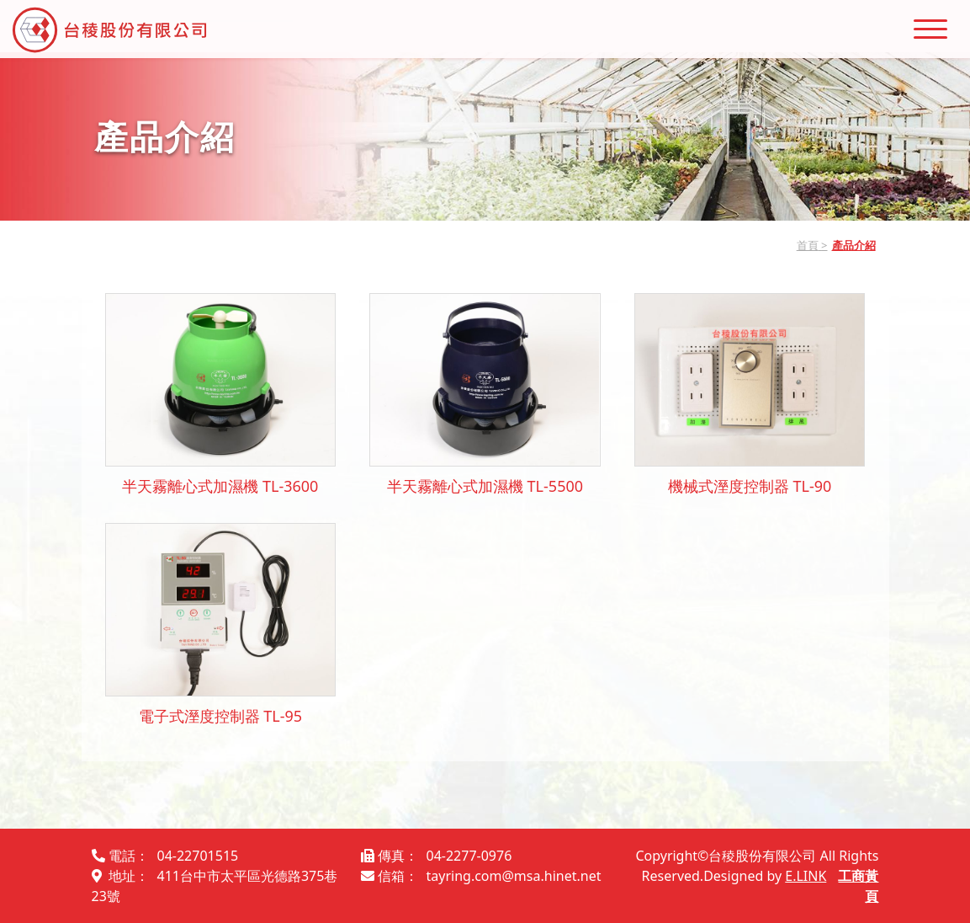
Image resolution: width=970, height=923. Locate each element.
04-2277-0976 (469, 855)
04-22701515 (198, 855)
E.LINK (805, 876)
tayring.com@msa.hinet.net (514, 876)
